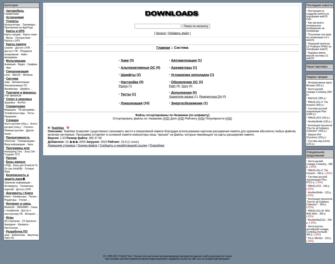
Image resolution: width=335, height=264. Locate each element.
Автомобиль (15, 11)
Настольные (11, 227)
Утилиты (12, 21)
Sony (184, 86)
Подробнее (156, 145)
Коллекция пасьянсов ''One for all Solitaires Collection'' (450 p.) (319, 128)
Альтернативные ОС (15, 85)
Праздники (10, 116)
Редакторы (10, 200)
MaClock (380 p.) (317, 98)
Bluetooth (9, 207)
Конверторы (19, 196)
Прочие (11, 158)
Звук (8, 67)
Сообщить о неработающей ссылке (123, 145)
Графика (32, 64)
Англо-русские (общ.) (16, 123)
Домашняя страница (61, 145)
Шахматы (23, 224)
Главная (163, 48)
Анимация (10, 64)
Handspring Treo (13, 151)
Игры (9, 217)
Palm (172, 86)
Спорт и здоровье (19, 99)
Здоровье (9, 102)
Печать (33, 196)
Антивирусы (11, 186)
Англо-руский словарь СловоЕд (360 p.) (319, 92)
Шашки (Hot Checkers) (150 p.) (316, 136)
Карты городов (12, 34)
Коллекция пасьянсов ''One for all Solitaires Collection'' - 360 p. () (319, 203)
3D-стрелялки (12, 221)
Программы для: (18, 148)
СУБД (7, 165)
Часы (30, 144)
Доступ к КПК (23, 189)
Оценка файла (87, 145)
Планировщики (26, 141)
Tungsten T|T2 (12, 154)
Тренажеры (29, 24)
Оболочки (9, 141)
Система (12, 78)
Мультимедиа (15, 61)
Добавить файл (178, 33)
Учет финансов (12, 95)
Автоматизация (20, 82)
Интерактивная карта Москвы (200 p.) (319, 84)
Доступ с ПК (11, 51)
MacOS (16, 75)
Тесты (30, 113)
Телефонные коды (14, 113)
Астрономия (15, 17)
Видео (21, 64)
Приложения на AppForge (18, 27)
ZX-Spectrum (29, 221)
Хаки (7, 82)
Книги (7, 196)
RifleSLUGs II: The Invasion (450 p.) (317, 103)
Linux (7, 75)
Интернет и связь (18, 203)
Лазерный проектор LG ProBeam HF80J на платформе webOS (318, 46)
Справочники (11, 14)
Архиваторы (11, 89)
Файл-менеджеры (16, 56)
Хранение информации (17, 182)
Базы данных (15, 161)
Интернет (30, 214)
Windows (28, 75)
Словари (12, 120)
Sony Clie (30, 151)
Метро (9, 38)
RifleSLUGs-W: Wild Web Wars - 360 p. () (318, 213)
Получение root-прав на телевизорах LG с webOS (318, 37)
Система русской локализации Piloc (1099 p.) (316, 111)
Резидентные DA (210, 96)
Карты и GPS (15, 31)
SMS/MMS (22, 207)
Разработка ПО (16, 231)
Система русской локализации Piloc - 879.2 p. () (317, 180)
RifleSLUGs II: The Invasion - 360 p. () (319, 172)
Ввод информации (14, 144)
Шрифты (25, 89)
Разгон (123, 86)
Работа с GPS (12, 40)
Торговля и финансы (21, 92)
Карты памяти (16, 44)
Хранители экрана (181, 96)
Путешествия (22, 38)
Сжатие (8, 47)
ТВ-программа (26, 109)
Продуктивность (18, 137)
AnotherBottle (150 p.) (320, 121)
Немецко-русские (14, 130)
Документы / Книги (19, 193)
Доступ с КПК (22, 47)
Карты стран (30, 34)
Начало (161, 33)
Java (6, 235)
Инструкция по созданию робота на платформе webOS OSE (317, 15)
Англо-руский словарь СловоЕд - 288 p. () (319, 164)
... (31, 89)
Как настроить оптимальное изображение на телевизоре (315, 26)
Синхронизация (17, 71)
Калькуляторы (12, 24)
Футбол (22, 102)
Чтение (23, 200)
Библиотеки (18, 235)
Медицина (10, 109)
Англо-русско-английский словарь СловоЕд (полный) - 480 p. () (317, 230)
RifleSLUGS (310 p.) (319, 117)
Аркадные (10, 224)
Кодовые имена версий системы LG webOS (317, 55)
